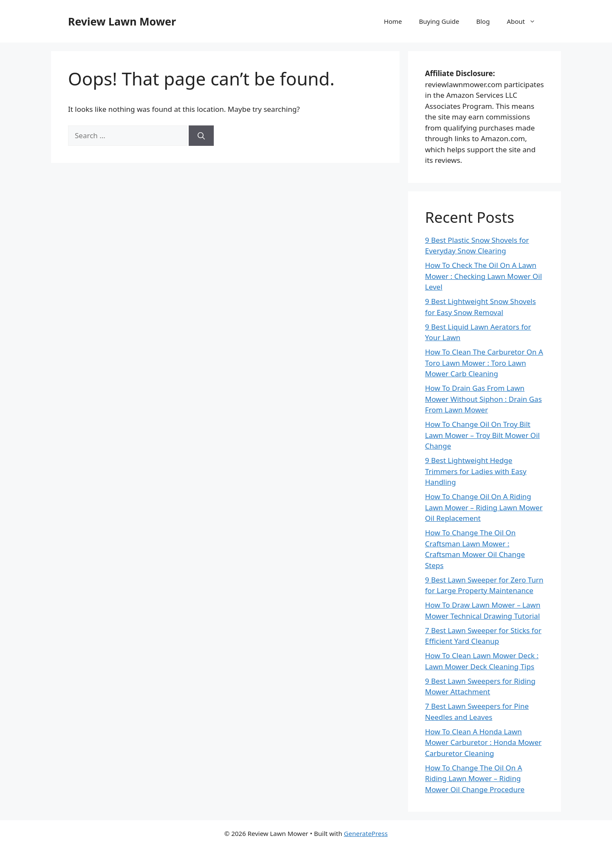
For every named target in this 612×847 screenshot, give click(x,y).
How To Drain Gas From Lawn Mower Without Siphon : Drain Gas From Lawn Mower (483, 399)
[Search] (201, 135)
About (525, 21)
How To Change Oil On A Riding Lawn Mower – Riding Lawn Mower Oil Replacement (484, 507)
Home (393, 21)
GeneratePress (366, 833)
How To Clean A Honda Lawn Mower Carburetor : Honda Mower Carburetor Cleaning (483, 742)
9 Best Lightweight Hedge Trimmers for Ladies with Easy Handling (476, 471)
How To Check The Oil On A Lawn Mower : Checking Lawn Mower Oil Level (483, 276)
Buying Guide (439, 21)
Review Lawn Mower (122, 21)
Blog (483, 21)
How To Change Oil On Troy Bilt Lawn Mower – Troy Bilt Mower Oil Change (482, 435)
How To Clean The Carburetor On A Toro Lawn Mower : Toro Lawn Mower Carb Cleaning (484, 362)
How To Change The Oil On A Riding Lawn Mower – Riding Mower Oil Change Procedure (474, 778)
